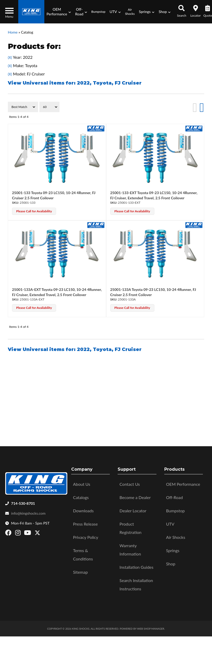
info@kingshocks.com (28, 513)
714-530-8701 (23, 503)
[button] (58, 11)
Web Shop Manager (150, 628)
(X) (10, 57)
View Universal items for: (75, 83)
